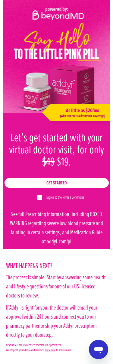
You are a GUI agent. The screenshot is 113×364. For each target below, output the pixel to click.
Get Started (56, 182)
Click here (50, 350)
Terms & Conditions (73, 197)
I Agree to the (65, 197)
